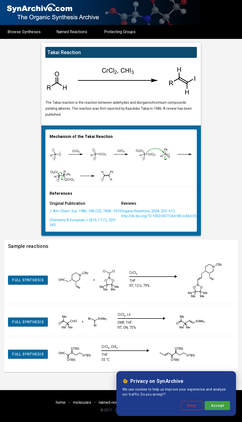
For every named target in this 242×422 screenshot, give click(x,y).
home (61, 402)
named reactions (113, 402)
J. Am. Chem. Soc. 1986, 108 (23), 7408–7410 (85, 211)
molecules (82, 402)
